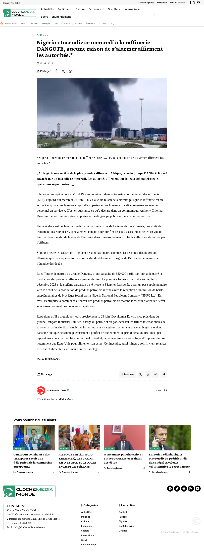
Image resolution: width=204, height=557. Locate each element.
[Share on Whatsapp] (70, 71)
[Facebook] (190, 2)
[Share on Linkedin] (155, 374)
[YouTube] (198, 2)
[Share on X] (63, 71)
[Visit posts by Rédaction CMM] (41, 390)
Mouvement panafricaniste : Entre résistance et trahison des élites (123, 458)
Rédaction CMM (58, 390)
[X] (194, 2)
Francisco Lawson (25, 472)
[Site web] (165, 390)
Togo (113, 23)
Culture (102, 23)
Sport (56, 23)
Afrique (34, 23)
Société (78, 23)
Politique (46, 23)
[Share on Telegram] (163, 374)
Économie (90, 23)
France (67, 23)
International (11, 23)
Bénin (23, 23)
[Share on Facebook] (56, 71)
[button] (154, 13)
